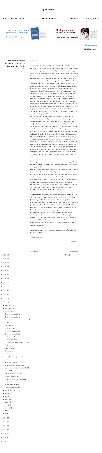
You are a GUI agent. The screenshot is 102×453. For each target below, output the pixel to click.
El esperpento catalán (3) (12, 331)
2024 (5, 263)
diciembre (8, 305)
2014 (5, 302)
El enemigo (8, 351)
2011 (5, 426)
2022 (5, 271)
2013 (5, 418)
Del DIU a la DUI (10, 354)
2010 (5, 430)
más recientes (34, 251)
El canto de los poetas (11, 376)
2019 (5, 283)
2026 (5, 255)
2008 (5, 438)
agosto (7, 393)
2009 (5, 434)
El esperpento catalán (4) (12, 317)
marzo (7, 408)
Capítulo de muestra (91, 45)
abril (6, 405)
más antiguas (74, 251)
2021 (5, 275)
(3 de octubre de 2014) (36, 237)
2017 (5, 290)
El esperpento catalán (11, 340)
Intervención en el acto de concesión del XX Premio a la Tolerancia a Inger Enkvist (15, 63)
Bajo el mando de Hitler (12, 384)
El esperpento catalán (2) (12, 334)
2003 (5, 442)
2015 (5, 298)
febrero (7, 411)
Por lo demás (74, 241)
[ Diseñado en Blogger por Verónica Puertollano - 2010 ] (48, 449)
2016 (5, 294)
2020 (5, 278)
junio (7, 399)
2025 (5, 259)
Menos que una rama (11, 362)
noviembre (8, 308)
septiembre (8, 390)
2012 (5, 422)
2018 (5, 286)
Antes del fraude (10, 348)
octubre (7, 311)
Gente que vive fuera (11, 337)
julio (6, 396)
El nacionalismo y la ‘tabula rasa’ (15, 365)
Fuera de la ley (9, 325)
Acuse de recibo (9, 328)
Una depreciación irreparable (13, 373)
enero (7, 413)
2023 (5, 267)
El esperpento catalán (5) (12, 314)
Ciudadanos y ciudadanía (12, 387)
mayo (7, 402)
